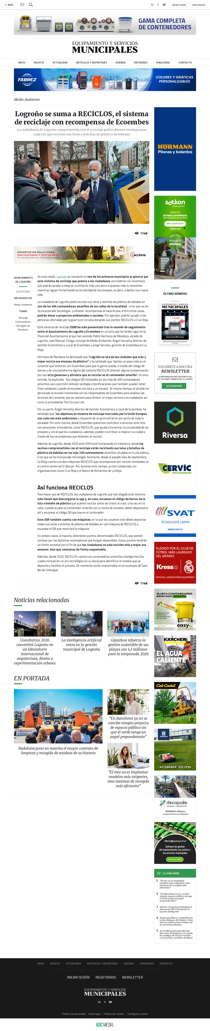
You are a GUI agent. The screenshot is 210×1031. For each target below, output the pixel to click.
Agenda (129, 963)
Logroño (61, 276)
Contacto (166, 963)
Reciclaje (23, 318)
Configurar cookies (137, 1014)
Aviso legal (94, 1014)
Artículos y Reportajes (102, 963)
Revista (55, 963)
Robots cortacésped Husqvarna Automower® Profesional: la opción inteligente (176, 909)
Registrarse (198, 5)
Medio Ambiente (23, 305)
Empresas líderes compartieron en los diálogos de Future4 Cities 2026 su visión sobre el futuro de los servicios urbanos (176, 921)
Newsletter (132, 977)
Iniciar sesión (179, 5)
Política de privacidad (73, 1014)
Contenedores (23, 322)
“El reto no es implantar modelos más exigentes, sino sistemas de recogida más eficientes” (175, 884)
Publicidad (147, 963)
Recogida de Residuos (23, 327)
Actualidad (73, 963)
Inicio (40, 963)
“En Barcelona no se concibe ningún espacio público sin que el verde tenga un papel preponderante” (176, 897)
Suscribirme (174, 386)
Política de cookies (114, 1014)
